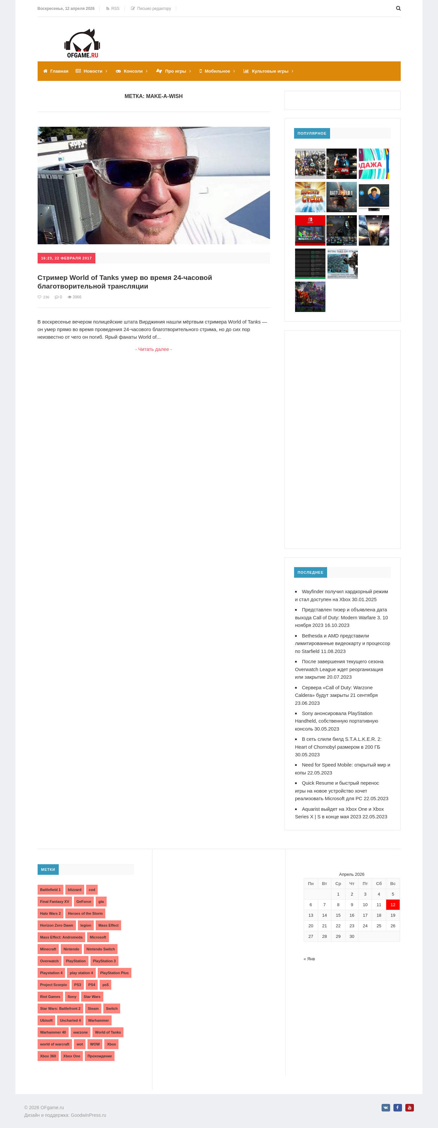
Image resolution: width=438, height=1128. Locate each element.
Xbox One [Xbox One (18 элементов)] (71, 1052)
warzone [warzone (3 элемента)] (80, 1028)
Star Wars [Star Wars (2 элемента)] (92, 992)
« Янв (309, 954)
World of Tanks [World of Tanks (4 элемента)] (108, 1028)
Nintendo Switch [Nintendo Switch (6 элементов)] (100, 945)
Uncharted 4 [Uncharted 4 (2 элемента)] (70, 1016)
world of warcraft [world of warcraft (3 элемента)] (55, 1040)
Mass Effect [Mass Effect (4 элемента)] (108, 921)
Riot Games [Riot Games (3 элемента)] (50, 992)
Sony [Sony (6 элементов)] (72, 992)
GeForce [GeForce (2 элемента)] (84, 897)
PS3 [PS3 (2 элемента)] (77, 980)
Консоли (135, 71)
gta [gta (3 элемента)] (101, 897)
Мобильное (221, 71)
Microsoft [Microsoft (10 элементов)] (98, 933)
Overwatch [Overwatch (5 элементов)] (49, 957)
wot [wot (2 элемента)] (80, 1040)
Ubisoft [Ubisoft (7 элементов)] (46, 1016)
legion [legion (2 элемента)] (86, 921)
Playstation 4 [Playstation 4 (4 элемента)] (51, 969)
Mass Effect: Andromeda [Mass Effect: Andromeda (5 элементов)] (61, 933)
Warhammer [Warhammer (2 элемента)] (98, 1016)
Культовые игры (275, 71)
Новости (94, 71)
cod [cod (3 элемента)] (92, 885)
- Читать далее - (153, 349)
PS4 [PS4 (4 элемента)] (91, 980)
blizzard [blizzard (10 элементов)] (75, 885)
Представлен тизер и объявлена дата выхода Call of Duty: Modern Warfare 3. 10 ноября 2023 (342, 616)
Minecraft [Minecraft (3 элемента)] (48, 945)
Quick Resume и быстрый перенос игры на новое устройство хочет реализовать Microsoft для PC (338, 787)
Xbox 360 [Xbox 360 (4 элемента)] (48, 1052)
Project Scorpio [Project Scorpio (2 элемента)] (53, 980)
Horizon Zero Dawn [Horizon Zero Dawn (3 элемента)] (56, 921)
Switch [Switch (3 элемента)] (112, 1004)
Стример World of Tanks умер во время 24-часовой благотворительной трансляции (129, 281)
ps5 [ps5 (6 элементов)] (105, 980)
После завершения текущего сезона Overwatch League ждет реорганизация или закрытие (340, 667)
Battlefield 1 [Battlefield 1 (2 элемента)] (50, 885)
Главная (60, 71)
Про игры (178, 71)
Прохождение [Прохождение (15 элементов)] (99, 1052)
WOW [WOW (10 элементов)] (95, 1040)
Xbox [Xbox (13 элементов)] (111, 1040)
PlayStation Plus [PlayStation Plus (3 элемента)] (114, 969)
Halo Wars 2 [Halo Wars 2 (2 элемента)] (50, 909)
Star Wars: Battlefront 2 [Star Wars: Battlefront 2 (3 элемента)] (60, 1004)
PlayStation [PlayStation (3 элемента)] (76, 957)
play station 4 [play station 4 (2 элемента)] (81, 969)
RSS (112, 8)
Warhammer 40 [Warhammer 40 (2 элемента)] (53, 1028)
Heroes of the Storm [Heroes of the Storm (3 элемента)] (85, 909)
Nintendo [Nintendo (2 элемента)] (71, 945)
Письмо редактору (151, 8)
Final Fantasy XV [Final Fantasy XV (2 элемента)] (54, 897)
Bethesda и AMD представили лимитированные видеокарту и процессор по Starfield (332, 642)
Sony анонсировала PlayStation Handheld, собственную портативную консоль (337, 718)
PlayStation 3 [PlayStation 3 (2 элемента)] (104, 957)
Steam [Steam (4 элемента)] (93, 1004)
